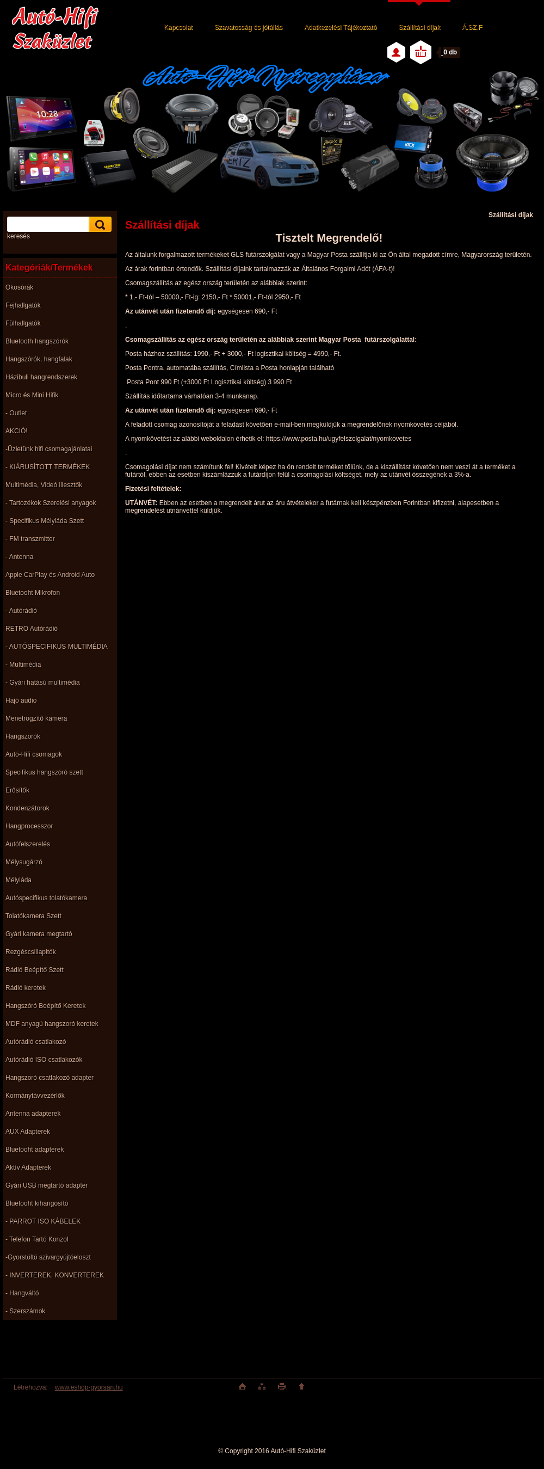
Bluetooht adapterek (34, 1149)
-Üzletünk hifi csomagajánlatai (48, 449)
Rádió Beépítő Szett (34, 970)
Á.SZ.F (472, 27)
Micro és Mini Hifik (31, 395)
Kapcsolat (178, 27)
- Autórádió (21, 610)
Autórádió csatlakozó (35, 1042)
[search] (98, 224)
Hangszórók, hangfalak (38, 359)
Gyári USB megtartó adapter (46, 1185)
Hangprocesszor (29, 826)
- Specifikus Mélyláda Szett (44, 521)
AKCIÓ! (16, 431)
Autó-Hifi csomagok (33, 754)
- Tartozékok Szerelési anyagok (50, 503)
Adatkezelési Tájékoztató (340, 27)
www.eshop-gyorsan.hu (89, 1387)
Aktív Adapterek (28, 1167)
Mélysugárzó (23, 862)
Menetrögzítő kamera (36, 718)
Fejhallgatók (23, 305)
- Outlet (16, 413)
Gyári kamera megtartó (38, 934)
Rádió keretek (25, 988)
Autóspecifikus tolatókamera (46, 898)
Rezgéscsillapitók (30, 952)
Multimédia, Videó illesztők (43, 485)
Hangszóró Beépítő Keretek (45, 1006)
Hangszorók (22, 736)
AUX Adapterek (27, 1131)
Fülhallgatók (23, 323)
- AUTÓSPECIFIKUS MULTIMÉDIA (56, 646)
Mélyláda (18, 880)
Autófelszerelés (27, 844)
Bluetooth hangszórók (37, 341)
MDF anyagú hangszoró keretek (51, 1024)
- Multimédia (23, 664)
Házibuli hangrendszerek (41, 377)
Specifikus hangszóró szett (44, 772)
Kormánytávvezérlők (35, 1095)
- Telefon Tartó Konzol (37, 1239)
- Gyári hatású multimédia (42, 682)
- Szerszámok (25, 1311)
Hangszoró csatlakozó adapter (49, 1077)
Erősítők (17, 790)
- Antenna (19, 557)
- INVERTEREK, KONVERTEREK (54, 1275)
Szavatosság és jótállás (248, 27)
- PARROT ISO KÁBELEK (43, 1221)
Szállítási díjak (419, 27)
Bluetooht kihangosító (36, 1203)
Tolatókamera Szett (33, 916)
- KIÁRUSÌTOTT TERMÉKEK (47, 467)
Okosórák (19, 287)
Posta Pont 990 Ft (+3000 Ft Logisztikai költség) (209, 382)
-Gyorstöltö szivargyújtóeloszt (48, 1257)
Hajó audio (20, 700)
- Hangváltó (22, 1293)
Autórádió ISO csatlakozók (43, 1060)
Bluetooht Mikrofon (32, 593)
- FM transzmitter (30, 539)
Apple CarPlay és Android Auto (50, 575)
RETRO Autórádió (31, 628)
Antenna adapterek (32, 1113)
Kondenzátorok (27, 808)
